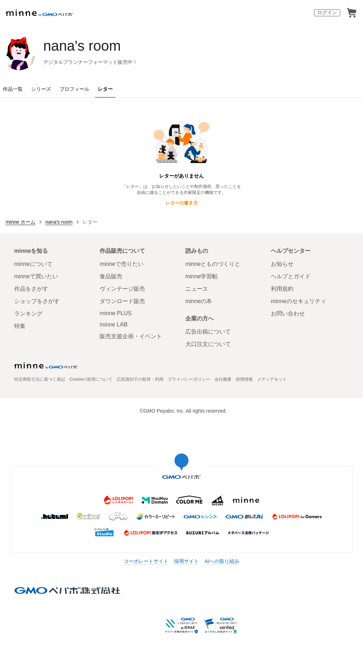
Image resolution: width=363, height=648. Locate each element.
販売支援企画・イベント (131, 336)
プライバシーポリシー (189, 379)
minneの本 (198, 301)
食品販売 (111, 276)
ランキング (28, 314)
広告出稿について (208, 332)
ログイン (327, 12)
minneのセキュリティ (298, 301)
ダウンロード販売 (122, 301)
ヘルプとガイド (291, 276)
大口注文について (208, 344)
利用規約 (282, 289)
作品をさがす (31, 289)
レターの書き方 (182, 203)
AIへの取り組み (222, 561)
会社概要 (222, 379)
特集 (20, 326)
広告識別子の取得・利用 (140, 379)
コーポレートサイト (146, 561)
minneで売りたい (122, 264)
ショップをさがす (37, 301)
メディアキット (272, 379)
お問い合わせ (288, 314)
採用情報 (244, 379)
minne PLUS (116, 313)
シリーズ (41, 89)
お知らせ (282, 264)
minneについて (33, 264)
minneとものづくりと (213, 264)
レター (105, 89)
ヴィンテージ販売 (122, 289)
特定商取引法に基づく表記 (39, 379)
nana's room (82, 46)
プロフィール (74, 89)
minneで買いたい (36, 276)
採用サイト (186, 561)
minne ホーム (20, 222)
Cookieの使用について (90, 379)
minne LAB (113, 325)
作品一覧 (13, 89)
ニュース (196, 289)
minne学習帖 (201, 276)
